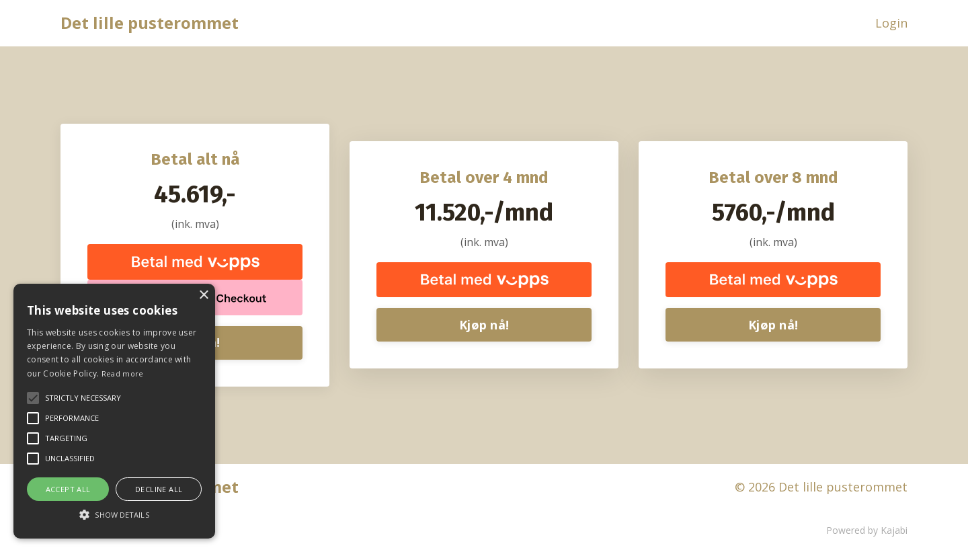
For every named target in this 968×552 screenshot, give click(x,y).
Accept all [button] (68, 489)
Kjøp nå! (484, 325)
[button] (114, 514)
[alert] (114, 411)
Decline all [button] (158, 489)
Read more (123, 373)
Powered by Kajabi (867, 530)
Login (891, 23)
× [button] (203, 295)
